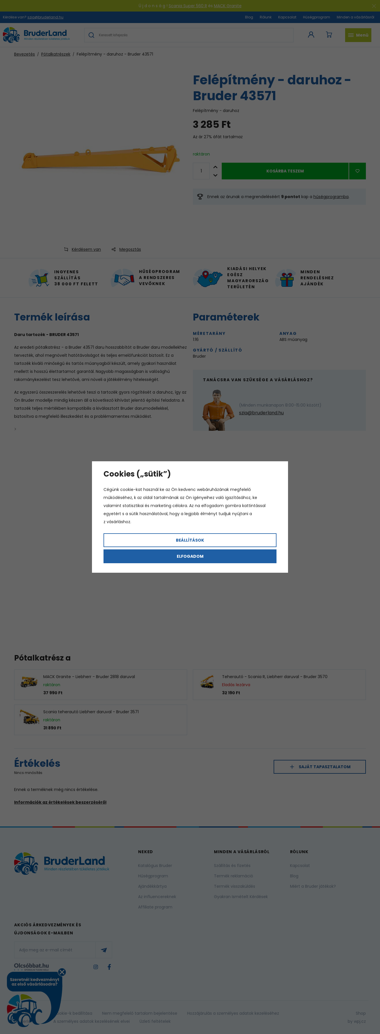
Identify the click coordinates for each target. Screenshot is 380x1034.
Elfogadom (190, 556)
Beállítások (190, 540)
